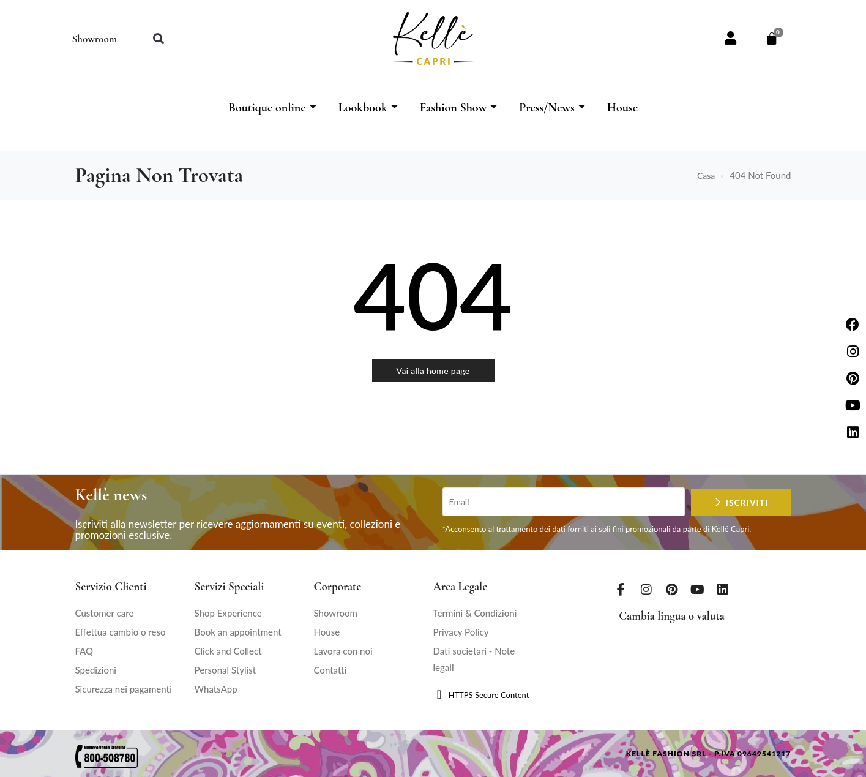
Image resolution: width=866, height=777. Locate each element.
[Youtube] (697, 589)
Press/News (551, 107)
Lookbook (368, 107)
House (622, 107)
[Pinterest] (672, 589)
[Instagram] (646, 589)
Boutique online (272, 107)
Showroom (94, 38)
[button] (159, 39)
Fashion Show (459, 107)
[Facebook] (620, 589)
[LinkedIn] (723, 589)
